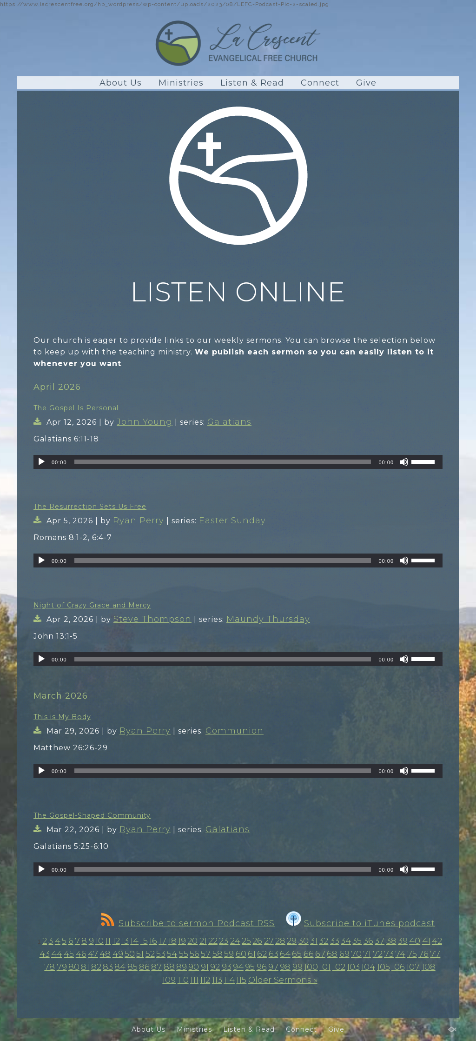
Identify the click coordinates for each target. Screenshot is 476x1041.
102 (338, 967)
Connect (320, 83)
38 (391, 941)
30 (303, 941)
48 (105, 954)
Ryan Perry (138, 520)
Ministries (181, 83)
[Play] (41, 462)
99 (297, 967)
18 (172, 941)
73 (389, 954)
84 (120, 967)
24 (235, 941)
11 (108, 941)
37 (379, 941)
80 (73, 967)
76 (423, 954)
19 (182, 941)
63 (273, 954)
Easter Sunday (232, 520)
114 (229, 980)
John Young (144, 422)
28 (280, 941)
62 (262, 954)
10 (99, 941)
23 (223, 941)
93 (226, 967)
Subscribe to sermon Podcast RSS (188, 923)
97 (273, 967)
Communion (234, 731)
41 (426, 941)
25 (246, 941)
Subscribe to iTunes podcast (360, 923)
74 (400, 954)
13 (125, 941)
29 (292, 941)
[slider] (222, 462)
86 (144, 967)
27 (269, 941)
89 (181, 967)
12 (116, 941)
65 (297, 954)
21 (203, 941)
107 (413, 967)
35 (357, 941)
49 (117, 954)
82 (96, 967)
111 (194, 980)
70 (356, 954)
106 (398, 967)
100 (311, 967)
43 (45, 954)
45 (69, 954)
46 (81, 954)
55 (183, 954)
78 (49, 967)
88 (169, 967)
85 (132, 967)
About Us (120, 83)
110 (183, 980)
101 (325, 967)
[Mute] (404, 462)
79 (62, 967)
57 (206, 954)
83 (108, 967)
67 (320, 954)
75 (412, 954)
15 (144, 941)
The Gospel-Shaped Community (92, 815)
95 (250, 967)
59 (229, 954)
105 (383, 967)
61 (252, 954)
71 (367, 954)
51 (140, 954)
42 (437, 941)
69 (344, 954)
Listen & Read (252, 83)
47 (93, 954)
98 (285, 967)
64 (285, 954)
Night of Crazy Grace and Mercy (92, 605)
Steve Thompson (152, 619)
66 (309, 954)
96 (262, 967)
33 (334, 941)
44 (56, 954)
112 (205, 980)
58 (217, 954)
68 (332, 954)
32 (323, 941)
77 (435, 954)
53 (160, 954)
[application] (238, 462)
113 (217, 980)
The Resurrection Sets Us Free (89, 506)
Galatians (229, 422)
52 (150, 954)
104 (368, 967)
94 (238, 967)
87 (156, 967)
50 (130, 954)
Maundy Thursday (268, 619)
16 (153, 941)
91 (205, 967)
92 (215, 967)
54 (172, 954)
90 (193, 967)
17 (162, 941)
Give (366, 83)
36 (368, 941)
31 (313, 941)
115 (241, 980)
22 (213, 941)
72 (378, 954)
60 (241, 954)
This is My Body (62, 717)
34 (346, 941)
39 (403, 941)
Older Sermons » (282, 980)
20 (192, 941)
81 (85, 967)
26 (257, 941)
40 (414, 941)
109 (169, 980)
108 (429, 967)
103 (353, 967)
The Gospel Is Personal (76, 408)
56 (194, 954)
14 (134, 941)
